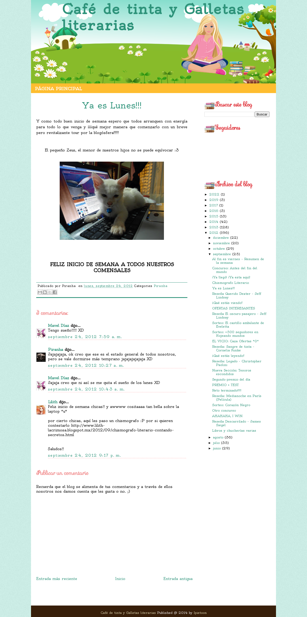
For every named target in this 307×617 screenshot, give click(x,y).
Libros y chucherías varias (234, 430)
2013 (214, 227)
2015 (214, 216)
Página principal (58, 88)
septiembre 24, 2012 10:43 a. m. (86, 389)
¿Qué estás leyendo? (228, 356)
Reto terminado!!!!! (226, 390)
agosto (219, 437)
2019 (214, 200)
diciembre (221, 238)
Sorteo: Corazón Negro (231, 405)
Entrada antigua (178, 578)
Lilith (52, 402)
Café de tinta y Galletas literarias (153, 17)
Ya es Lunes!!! (223, 288)
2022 (215, 194)
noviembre (222, 243)
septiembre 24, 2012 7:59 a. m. (85, 336)
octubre (219, 249)
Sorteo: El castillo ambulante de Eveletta (238, 324)
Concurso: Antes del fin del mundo (234, 270)
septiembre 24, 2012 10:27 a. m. (86, 365)
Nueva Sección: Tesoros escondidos (231, 372)
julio (217, 443)
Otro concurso (224, 410)
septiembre (222, 254)
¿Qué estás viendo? (227, 303)
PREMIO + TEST (225, 385)
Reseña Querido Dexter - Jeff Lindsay (236, 295)
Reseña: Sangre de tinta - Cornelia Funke (233, 348)
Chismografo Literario (230, 283)
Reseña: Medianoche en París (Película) (236, 397)
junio (217, 448)
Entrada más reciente (56, 578)
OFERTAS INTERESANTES (233, 308)
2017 (214, 205)
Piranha (160, 286)
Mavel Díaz (58, 325)
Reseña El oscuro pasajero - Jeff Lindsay (239, 315)
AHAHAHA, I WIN (227, 416)
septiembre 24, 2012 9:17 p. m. (84, 455)
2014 (214, 222)
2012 (214, 233)
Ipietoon (200, 613)
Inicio (120, 578)
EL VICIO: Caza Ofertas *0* (235, 341)
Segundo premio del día (231, 379)
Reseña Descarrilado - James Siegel (236, 423)
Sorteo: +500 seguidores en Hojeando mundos (235, 334)
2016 (214, 211)
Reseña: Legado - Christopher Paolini (236, 363)
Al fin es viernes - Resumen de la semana (238, 261)
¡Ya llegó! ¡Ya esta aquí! (231, 277)
